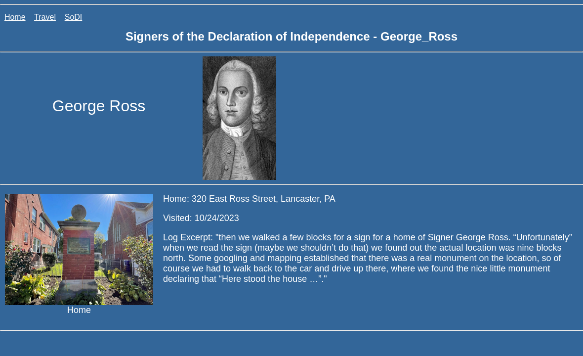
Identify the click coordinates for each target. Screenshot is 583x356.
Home (15, 17)
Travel (45, 17)
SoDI (74, 17)
